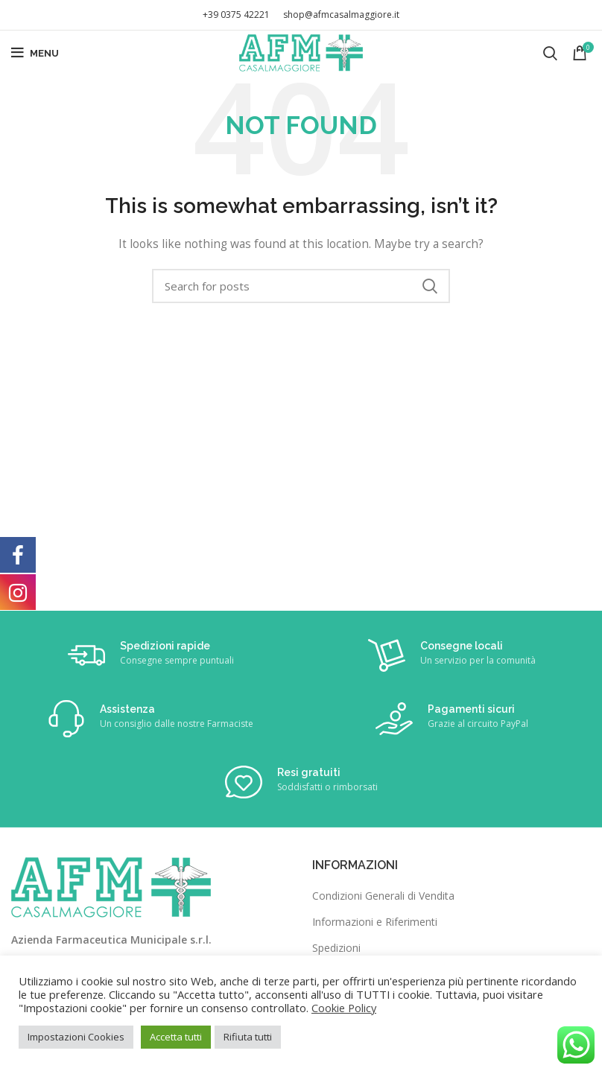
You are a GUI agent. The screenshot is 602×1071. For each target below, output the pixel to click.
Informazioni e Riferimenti (374, 922)
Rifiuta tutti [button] (248, 1036)
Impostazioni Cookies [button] (76, 1036)
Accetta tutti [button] (176, 1036)
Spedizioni (336, 948)
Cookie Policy (343, 1007)
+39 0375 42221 (236, 14)
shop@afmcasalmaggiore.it (341, 14)
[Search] (550, 53)
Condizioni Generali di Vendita (383, 896)
